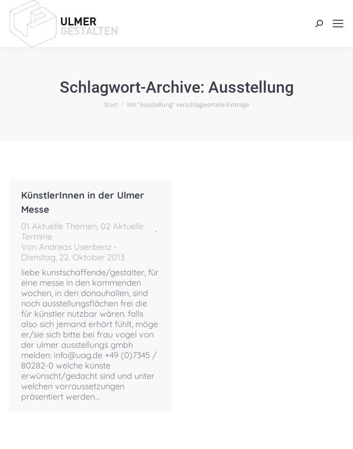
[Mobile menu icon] (338, 23)
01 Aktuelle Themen (59, 226)
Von (66, 247)
